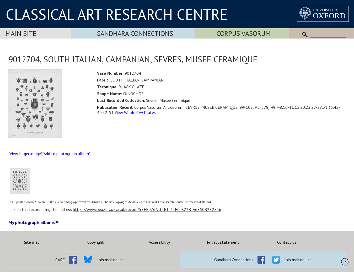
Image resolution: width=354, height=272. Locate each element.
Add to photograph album (66, 153)
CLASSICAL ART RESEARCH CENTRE (117, 14)
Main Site (21, 33)
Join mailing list (110, 259)
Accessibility (159, 242)
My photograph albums (33, 222)
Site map (32, 242)
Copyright (95, 242)
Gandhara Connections (134, 33)
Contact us (286, 242)
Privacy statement (223, 242)
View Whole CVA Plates (135, 112)
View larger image (25, 153)
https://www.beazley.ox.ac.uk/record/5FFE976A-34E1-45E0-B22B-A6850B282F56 (147, 209)
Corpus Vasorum (244, 33)
